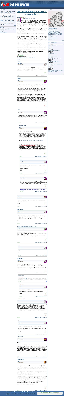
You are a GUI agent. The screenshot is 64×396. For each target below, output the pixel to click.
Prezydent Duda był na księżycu (53, 38)
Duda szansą (50, 47)
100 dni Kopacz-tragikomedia (52, 36)
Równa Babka (25, 278)
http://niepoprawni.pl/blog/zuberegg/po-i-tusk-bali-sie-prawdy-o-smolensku (32, 140)
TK (8, 21)
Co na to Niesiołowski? (51, 67)
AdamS (19, 260)
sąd (1, 24)
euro (4, 17)
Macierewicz (4, 21)
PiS (6, 11)
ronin (18, 211)
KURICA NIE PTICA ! (20, 336)
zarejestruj (24, 57)
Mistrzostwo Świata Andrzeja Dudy (53, 31)
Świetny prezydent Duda (51, 39)
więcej (15, 25)
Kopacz (2, 15)
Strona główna (18, 9)
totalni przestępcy (20, 209)
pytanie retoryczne (20, 359)
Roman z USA (23, 177)
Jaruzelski (9, 19)
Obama (12, 20)
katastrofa (10, 17)
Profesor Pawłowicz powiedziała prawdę (54, 50)
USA (5, 15)
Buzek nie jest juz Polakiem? (52, 45)
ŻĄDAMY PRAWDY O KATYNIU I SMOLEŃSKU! (7, 29)
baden (31, 18)
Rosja (10, 11)
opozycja (5, 16)
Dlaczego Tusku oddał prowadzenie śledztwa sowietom (26, 226)
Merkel (9, 16)
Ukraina (10, 12)
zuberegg (18, 17)
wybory (11, 15)
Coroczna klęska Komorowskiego (53, 29)
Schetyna (2, 19)
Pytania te (19, 78)
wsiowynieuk (20, 63)
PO (4, 11)
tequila (19, 228)
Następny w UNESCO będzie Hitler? (53, 61)
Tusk (1, 11)
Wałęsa (6, 19)
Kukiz (4, 24)
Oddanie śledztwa (20, 258)
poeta (20, 127)
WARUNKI (8, 394)
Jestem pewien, (23, 175)
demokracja (12, 21)
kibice (1, 17)
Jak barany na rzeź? (3, 32)
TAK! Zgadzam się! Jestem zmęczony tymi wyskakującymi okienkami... (50, 393)
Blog (17, 57)
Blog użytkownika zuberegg (25, 9)
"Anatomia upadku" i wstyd (52, 53)
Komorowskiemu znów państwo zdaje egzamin (55, 33)
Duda (7, 15)
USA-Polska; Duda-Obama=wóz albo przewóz (55, 58)
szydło (12, 16)
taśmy (29, 18)
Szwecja (27, 18)
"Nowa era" (2, 30)
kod (5, 20)
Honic (18, 80)
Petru (8, 20)
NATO (1, 16)
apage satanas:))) (21, 275)
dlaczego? (19, 61)
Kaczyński (2, 12)
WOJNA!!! (1, 31)
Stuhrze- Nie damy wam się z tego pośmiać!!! (55, 30)
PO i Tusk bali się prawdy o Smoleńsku (54, 32)
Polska (13, 11)
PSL (7, 17)
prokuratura (2, 20)
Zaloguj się (20, 57)
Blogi (21, 9)
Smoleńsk (6, 12)
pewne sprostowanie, (22, 125)
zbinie (18, 361)
